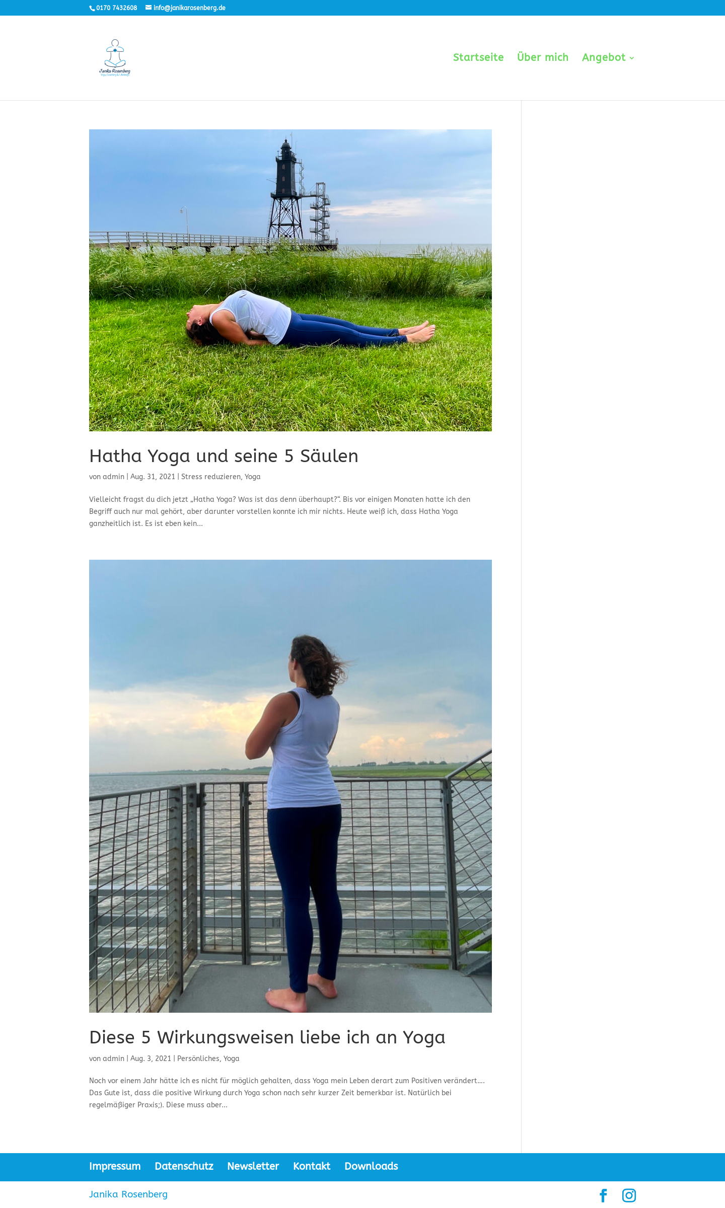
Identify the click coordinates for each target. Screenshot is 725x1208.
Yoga (253, 477)
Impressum (114, 1166)
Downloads (371, 1166)
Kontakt (311, 1166)
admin (113, 477)
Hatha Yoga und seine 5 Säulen (223, 456)
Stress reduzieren (211, 477)
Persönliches (198, 1058)
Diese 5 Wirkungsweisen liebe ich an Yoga (267, 1037)
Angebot (604, 58)
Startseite (478, 58)
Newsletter (253, 1166)
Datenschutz (184, 1166)
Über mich (543, 58)
